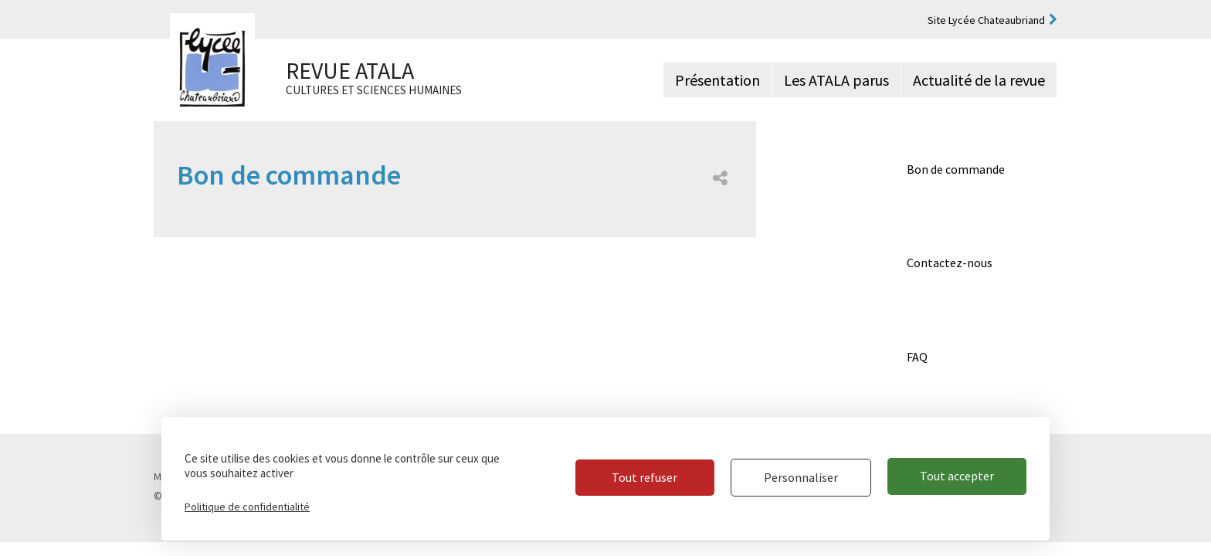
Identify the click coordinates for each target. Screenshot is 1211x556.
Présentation (717, 80)
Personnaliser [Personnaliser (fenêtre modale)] (798, 478)
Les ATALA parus (836, 80)
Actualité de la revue (979, 80)
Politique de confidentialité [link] (247, 507)
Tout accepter (957, 478)
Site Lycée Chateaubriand (986, 20)
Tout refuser (639, 478)
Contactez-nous (949, 262)
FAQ (917, 356)
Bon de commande (956, 169)
